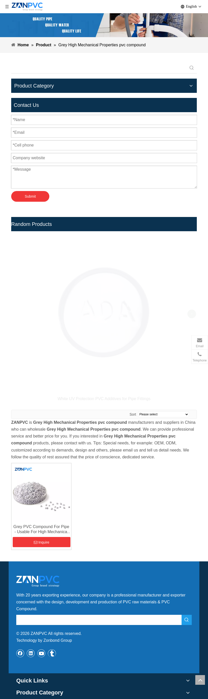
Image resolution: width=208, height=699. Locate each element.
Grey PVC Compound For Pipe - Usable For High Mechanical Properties (41, 443)
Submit (30, 196)
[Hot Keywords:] (192, 68)
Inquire (41, 456)
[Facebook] (20, 566)
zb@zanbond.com (37, 643)
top (200, 680)
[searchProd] (99, 68)
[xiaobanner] (104, 25)
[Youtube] (41, 566)
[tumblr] (52, 566)
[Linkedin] (31, 566)
